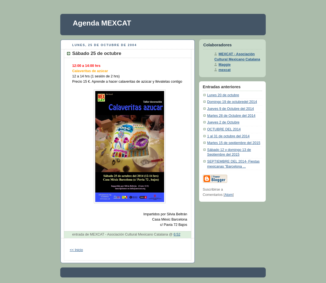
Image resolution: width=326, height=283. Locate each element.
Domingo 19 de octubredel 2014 (232, 102)
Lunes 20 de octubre (223, 95)
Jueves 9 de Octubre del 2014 (230, 109)
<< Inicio (76, 250)
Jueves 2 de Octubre (223, 122)
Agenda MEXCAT (102, 23)
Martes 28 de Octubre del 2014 (231, 116)
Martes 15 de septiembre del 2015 (233, 143)
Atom (229, 195)
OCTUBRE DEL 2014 (224, 129)
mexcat (224, 70)
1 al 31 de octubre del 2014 (228, 136)
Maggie (224, 65)
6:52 (177, 234)
